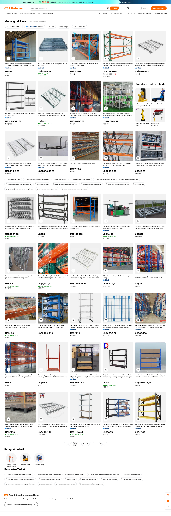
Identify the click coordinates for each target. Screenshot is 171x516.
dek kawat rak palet (42, 184)
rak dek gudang (60, 179)
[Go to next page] (105, 444)
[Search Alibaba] (68, 8)
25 (101, 444)
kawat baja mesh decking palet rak (117, 184)
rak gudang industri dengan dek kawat (37, 179)
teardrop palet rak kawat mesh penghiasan (20, 479)
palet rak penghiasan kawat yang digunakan (20, 484)
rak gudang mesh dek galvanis (91, 184)
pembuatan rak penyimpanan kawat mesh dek (103, 474)
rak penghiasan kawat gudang (80, 179)
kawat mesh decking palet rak (47, 189)
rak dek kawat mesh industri (65, 484)
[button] (107, 8)
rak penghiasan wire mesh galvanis (91, 484)
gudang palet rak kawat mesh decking (48, 474)
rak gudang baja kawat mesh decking (18, 184)
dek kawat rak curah (13, 179)
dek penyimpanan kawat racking (49, 479)
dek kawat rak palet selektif (74, 474)
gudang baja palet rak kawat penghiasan (19, 189)
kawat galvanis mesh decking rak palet (74, 189)
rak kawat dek (138, 184)
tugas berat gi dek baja (109, 479)
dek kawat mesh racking (87, 479)
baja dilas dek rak (45, 484)
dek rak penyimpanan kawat (129, 179)
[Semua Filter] (12, 26)
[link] (168, 495)
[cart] (135, 8)
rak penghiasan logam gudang (105, 179)
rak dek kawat (70, 479)
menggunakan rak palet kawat (131, 479)
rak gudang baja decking (131, 474)
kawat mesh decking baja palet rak (65, 184)
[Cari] (114, 8)
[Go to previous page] (66, 444)
